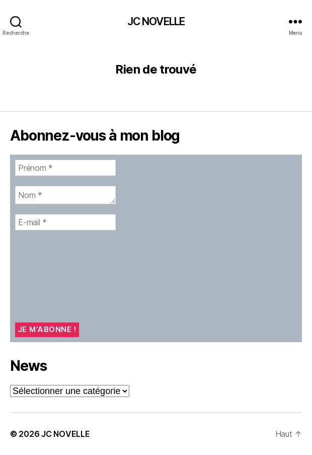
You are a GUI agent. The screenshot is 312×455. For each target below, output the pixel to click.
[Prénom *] (65, 168)
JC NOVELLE (156, 21)
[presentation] (56, 276)
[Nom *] (65, 195)
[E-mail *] (65, 222)
